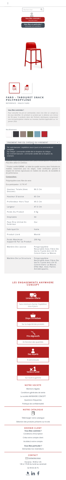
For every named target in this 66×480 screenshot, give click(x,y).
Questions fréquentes (33, 400)
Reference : (11, 103)
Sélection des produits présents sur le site (33, 422)
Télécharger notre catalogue (33, 418)
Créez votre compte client (33, 437)
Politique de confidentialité (33, 404)
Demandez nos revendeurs (33, 449)
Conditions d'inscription (33, 434)
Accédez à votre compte (33, 441)
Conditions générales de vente (33, 392)
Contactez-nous (34, 458)
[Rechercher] (33, 9)
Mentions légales (33, 389)
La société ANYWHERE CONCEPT (33, 396)
